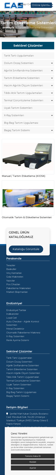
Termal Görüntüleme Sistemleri (28, 100)
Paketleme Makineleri (18, 288)
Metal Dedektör (15, 328)
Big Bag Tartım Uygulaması (21, 122)
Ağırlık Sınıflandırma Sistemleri (28, 70)
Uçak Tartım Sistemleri (18, 108)
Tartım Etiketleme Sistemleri (28, 78)
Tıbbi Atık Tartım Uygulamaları (28, 93)
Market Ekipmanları (17, 292)
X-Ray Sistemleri (28, 115)
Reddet (33, 462)
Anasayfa (8, 27)
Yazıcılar (10, 280)
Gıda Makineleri (14, 276)
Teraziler (10, 265)
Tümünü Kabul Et (33, 456)
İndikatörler (12, 313)
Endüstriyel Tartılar (16, 310)
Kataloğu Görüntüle (26, 249)
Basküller (11, 269)
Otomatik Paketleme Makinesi (23, 332)
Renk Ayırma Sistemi (17, 340)
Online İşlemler (41, 5)
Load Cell (11, 317)
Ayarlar (33, 468)
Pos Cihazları (13, 284)
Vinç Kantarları (14, 273)
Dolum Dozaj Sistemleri (28, 63)
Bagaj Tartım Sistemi (28, 130)
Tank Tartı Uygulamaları (19, 55)
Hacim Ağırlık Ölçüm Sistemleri (28, 85)
